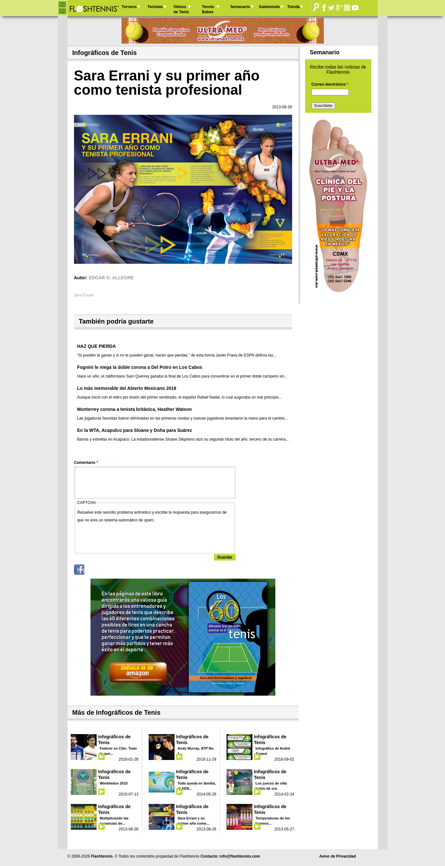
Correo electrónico (330, 84)
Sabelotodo (269, 7)
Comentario (86, 462)
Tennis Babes (208, 9)
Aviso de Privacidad (337, 856)
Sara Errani (84, 295)
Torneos (129, 7)
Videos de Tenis (181, 9)
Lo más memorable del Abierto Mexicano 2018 (126, 388)
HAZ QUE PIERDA (96, 346)
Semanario (240, 7)
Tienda (293, 7)
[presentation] (126, 536)
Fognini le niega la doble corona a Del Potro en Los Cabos (139, 367)
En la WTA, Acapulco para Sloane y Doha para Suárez (134, 430)
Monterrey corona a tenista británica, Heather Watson (134, 409)
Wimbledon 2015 (114, 783)
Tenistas (155, 7)
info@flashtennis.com (240, 856)
